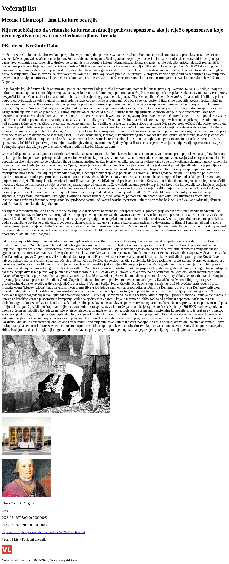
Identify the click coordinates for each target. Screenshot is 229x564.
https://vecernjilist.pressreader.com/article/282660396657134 (43, 532)
